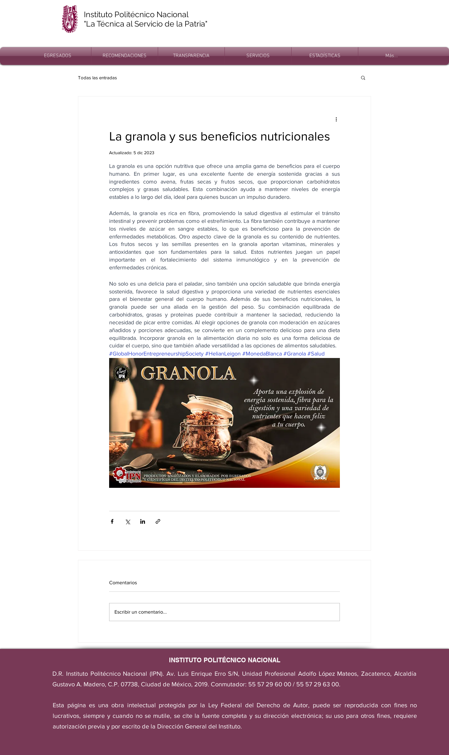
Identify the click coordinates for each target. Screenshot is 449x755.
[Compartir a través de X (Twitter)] (127, 521)
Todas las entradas (97, 77)
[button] (363, 77)
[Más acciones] (336, 119)
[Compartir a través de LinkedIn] (143, 521)
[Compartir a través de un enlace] (158, 521)
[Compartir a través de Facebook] (112, 521)
